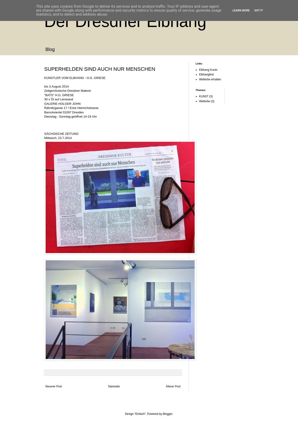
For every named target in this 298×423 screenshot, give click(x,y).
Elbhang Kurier (208, 69)
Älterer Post (173, 386)
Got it (258, 10)
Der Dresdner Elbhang (125, 21)
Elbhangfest (206, 74)
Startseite (114, 386)
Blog (50, 49)
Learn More (241, 10)
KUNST (204, 96)
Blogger (167, 414)
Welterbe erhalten (210, 79)
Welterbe (204, 101)
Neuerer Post (53, 386)
